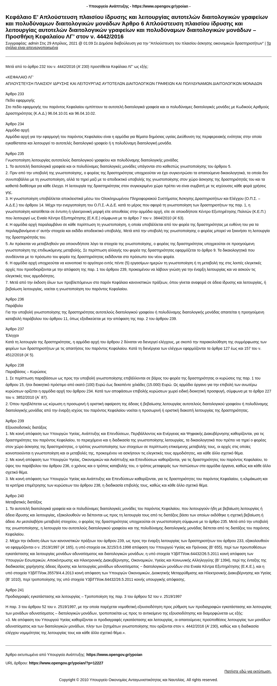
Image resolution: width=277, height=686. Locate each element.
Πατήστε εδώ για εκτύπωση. (248, 671)
